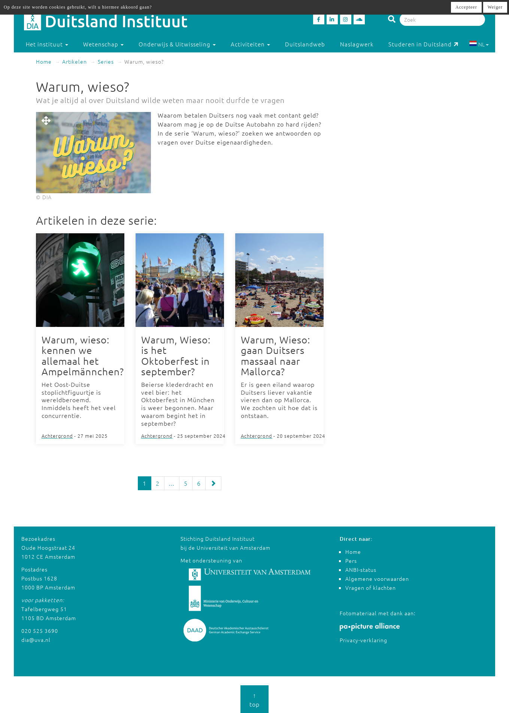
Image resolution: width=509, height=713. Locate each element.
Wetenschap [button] (103, 44)
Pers (351, 560)
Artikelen (74, 61)
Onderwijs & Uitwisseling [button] (177, 44)
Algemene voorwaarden (377, 578)
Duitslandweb (305, 44)
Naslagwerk (356, 44)
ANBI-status (360, 569)
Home (44, 61)
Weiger (495, 7)
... (172, 483)
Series (106, 61)
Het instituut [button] (47, 44)
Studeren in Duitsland (423, 44)
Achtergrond (57, 435)
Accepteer (466, 7)
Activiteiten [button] (250, 44)
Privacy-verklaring (363, 640)
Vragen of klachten (370, 587)
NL (479, 44)
